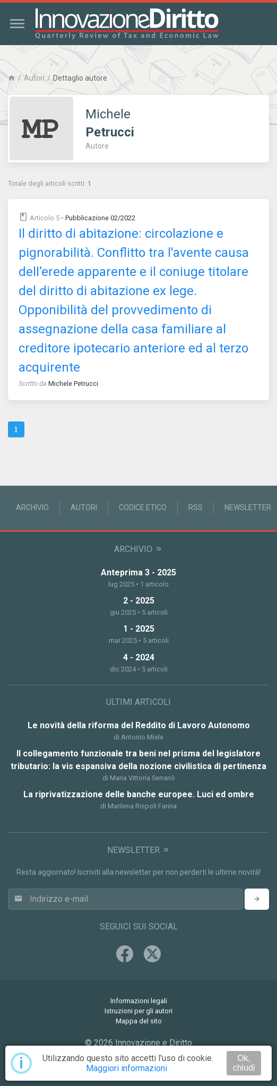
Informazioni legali (138, 1001)
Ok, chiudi (244, 1063)
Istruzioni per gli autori (138, 1011)
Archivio (32, 507)
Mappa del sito (139, 1021)
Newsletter (247, 507)
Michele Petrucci (73, 383)
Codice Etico (143, 507)
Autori (34, 78)
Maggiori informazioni (126, 1068)
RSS (195, 507)
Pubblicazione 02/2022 (100, 218)
